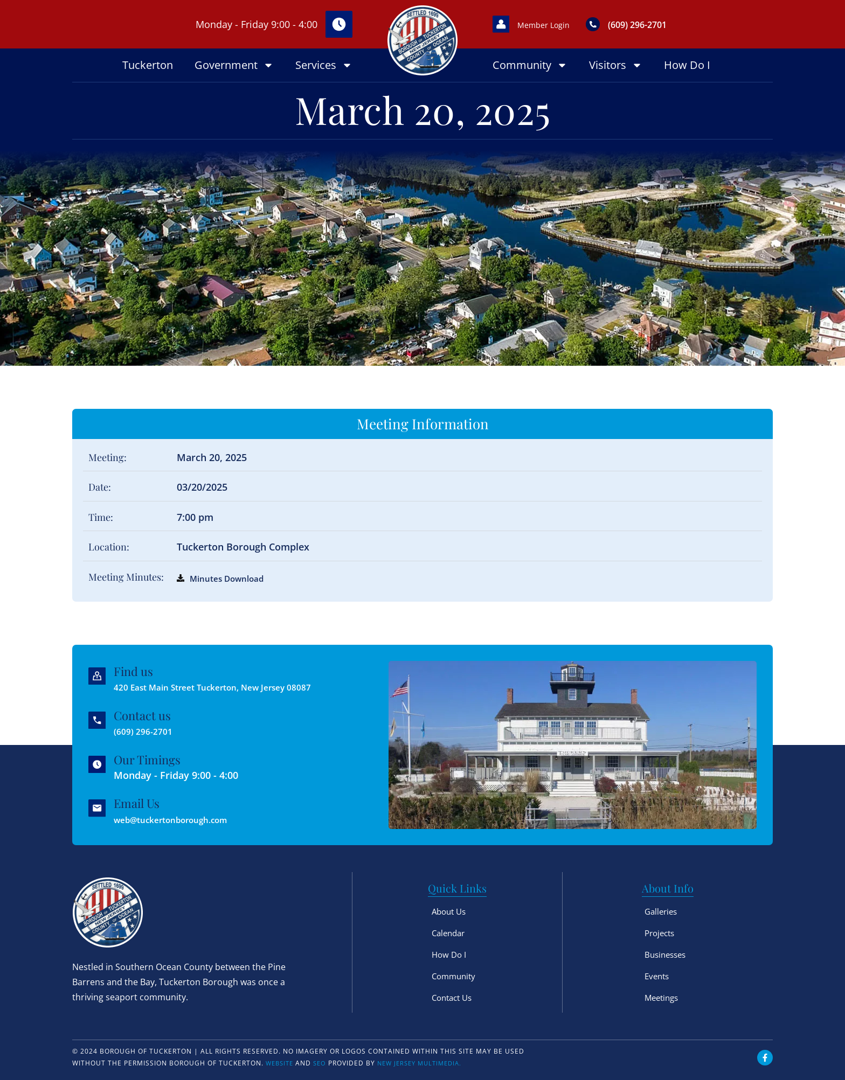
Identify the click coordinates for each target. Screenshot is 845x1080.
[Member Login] (506, 24)
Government (234, 65)
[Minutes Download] (180, 578)
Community (530, 65)
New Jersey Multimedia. (427, 1063)
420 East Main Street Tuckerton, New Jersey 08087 (233, 686)
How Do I (687, 65)
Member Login (560, 24)
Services (323, 65)
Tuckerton (147, 65)
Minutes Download (233, 578)
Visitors (615, 65)
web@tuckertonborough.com (185, 819)
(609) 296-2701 (669, 24)
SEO (323, 1063)
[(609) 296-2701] (617, 24)
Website (281, 1063)
